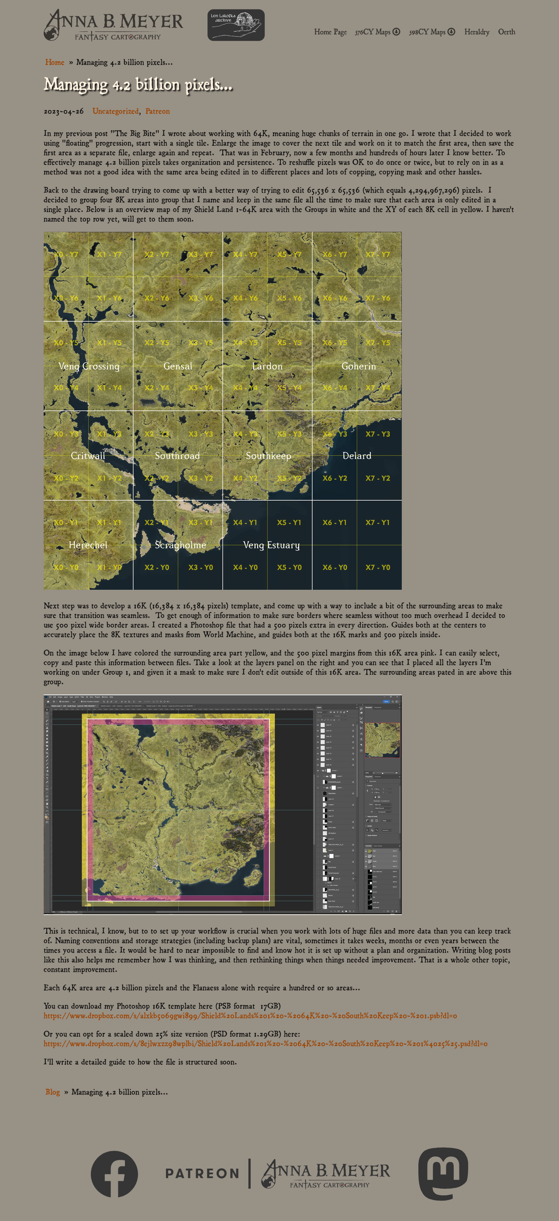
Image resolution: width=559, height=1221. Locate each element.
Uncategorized (116, 110)
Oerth (506, 32)
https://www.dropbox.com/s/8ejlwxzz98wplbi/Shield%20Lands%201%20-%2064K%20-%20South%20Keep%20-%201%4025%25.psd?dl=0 (266, 1043)
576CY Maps (378, 32)
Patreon (157, 110)
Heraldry (477, 32)
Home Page (330, 32)
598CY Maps (433, 32)
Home (55, 61)
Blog (52, 1091)
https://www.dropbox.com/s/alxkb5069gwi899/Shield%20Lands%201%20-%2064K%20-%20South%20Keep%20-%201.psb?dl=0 (250, 1015)
